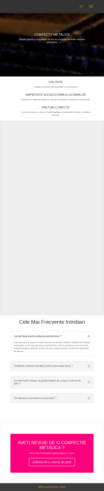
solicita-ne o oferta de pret (51, 462)
